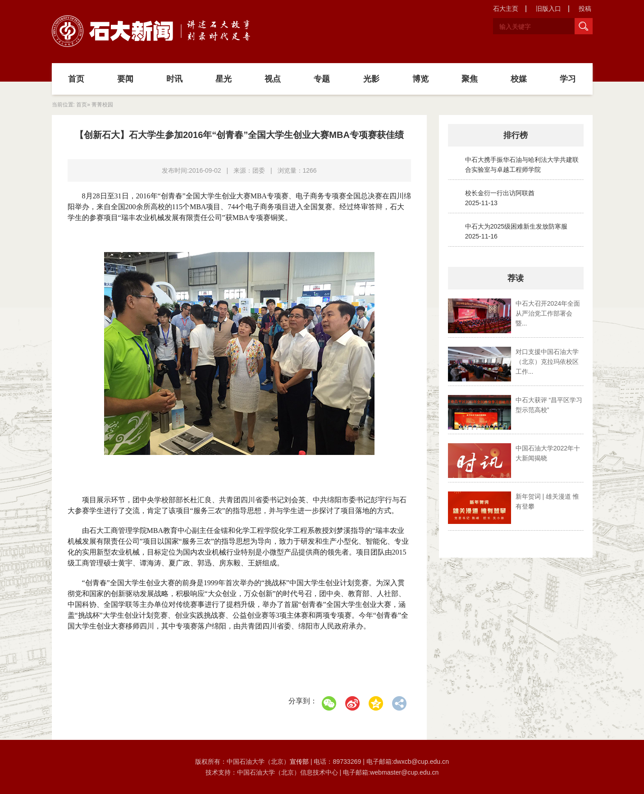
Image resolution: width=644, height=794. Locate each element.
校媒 (519, 78)
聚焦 (469, 78)
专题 (322, 78)
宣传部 (300, 761)
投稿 (585, 8)
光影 (371, 78)
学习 (568, 78)
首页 (76, 78)
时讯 (174, 78)
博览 (420, 78)
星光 (223, 78)
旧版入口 (548, 8)
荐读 (515, 278)
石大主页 (505, 8)
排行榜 (515, 135)
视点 (273, 78)
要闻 (125, 78)
